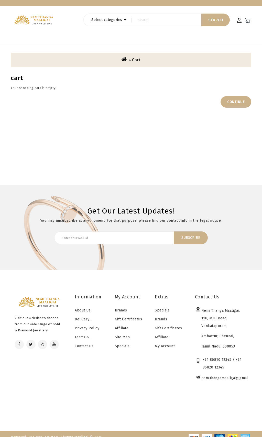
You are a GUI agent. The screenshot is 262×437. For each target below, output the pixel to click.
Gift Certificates (126, 5)
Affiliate (122, 322)
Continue (236, 96)
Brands (79, 5)
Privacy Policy (87, 322)
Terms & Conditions (84, 332)
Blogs (33, 5)
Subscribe (190, 232)
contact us (55, 5)
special (99, 5)
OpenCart (41, 431)
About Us (83, 304)
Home (16, 5)
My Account (165, 340)
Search (215, 25)
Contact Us (84, 340)
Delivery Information (85, 314)
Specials (122, 340)
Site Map (122, 331)
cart (136, 54)
